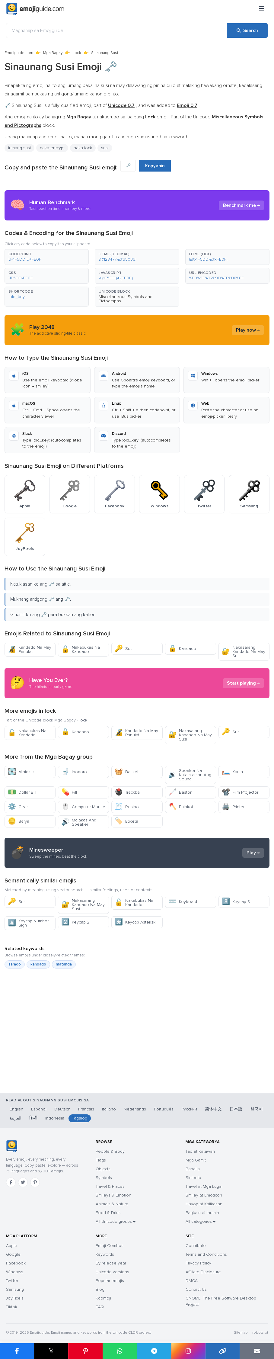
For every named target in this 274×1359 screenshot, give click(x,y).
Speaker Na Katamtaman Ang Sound (189, 775)
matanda (64, 964)
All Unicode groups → (115, 1221)
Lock (76, 52)
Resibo (127, 807)
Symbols (104, 1177)
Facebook (16, 1263)
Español (38, 1109)
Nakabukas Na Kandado (80, 649)
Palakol (180, 807)
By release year (111, 1263)
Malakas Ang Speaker (78, 822)
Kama (232, 772)
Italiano (109, 1109)
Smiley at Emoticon (204, 1195)
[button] (47, 257)
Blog (100, 1289)
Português (164, 1109)
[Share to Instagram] (188, 1351)
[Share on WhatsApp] (120, 1351)
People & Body (110, 1151)
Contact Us (196, 1289)
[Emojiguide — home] (35, 9)
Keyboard (182, 902)
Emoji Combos (109, 1245)
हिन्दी (33, 1118)
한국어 (256, 1109)
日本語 (236, 1109)
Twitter (12, 1280)
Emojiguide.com (19, 52)
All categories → (200, 1221)
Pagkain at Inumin (202, 1212)
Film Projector (240, 792)
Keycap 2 (75, 922)
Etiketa (126, 821)
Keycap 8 (236, 902)
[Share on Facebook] (17, 1351)
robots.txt (260, 1332)
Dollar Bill (22, 792)
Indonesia (54, 1118)
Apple (11, 1245)
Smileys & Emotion (113, 1195)
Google (13, 1254)
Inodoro (74, 772)
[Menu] (261, 9)
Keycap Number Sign (28, 923)
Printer (233, 807)
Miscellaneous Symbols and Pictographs (125, 299)
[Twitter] (23, 1182)
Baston (180, 792)
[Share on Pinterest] (85, 1351)
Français (86, 1109)
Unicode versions (112, 1271)
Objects (103, 1168)
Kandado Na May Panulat (29, 649)
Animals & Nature (112, 1203)
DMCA (192, 1280)
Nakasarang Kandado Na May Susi (243, 651)
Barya (18, 821)
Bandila (193, 1168)
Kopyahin (155, 166)
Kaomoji (103, 1298)
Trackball (128, 792)
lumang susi (19, 147)
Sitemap (240, 1332)
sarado (14, 964)
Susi (124, 648)
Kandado (182, 648)
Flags (101, 1160)
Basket (127, 772)
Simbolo (193, 1177)
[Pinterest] (35, 1182)
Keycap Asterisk (135, 922)
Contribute (196, 1245)
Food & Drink (108, 1212)
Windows (14, 1271)
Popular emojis (110, 1280)
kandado (38, 964)
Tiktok (11, 1306)
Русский (189, 1109)
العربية (15, 1118)
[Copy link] (223, 1351)
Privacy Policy (198, 1263)
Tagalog (79, 1118)
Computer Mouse (83, 807)
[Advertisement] (137, 1044)
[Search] (247, 30)
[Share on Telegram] (154, 1351)
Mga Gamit (196, 1160)
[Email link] (257, 1351)
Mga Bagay (52, 52)
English (16, 1109)
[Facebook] (11, 1182)
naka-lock (83, 147)
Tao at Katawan (200, 1151)
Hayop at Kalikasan (204, 1203)
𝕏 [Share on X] (51, 1351)
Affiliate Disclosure (203, 1271)
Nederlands (135, 1109)
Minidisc (20, 772)
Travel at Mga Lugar (204, 1186)
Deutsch (62, 1109)
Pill (69, 792)
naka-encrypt (52, 147)
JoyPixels (15, 1298)
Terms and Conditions (206, 1254)
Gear (18, 807)
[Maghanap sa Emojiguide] (116, 30)
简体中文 (213, 1109)
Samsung (15, 1289)
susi (105, 147)
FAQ (100, 1306)
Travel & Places (110, 1186)
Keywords (105, 1254)
